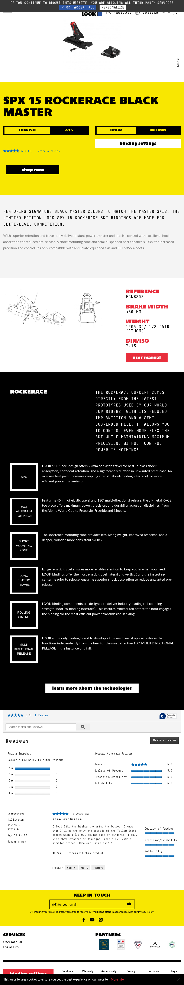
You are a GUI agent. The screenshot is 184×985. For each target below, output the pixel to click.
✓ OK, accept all (77, 7)
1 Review (42, 716)
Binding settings (138, 144)
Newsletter (118, 12)
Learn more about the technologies (92, 689)
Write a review (49, 152)
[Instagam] (100, 921)
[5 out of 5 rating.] (23, 151)
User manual (147, 358)
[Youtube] (92, 921)
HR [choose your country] (166, 12)
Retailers (147, 12)
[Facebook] (83, 921)
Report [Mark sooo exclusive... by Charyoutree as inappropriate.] (98, 867)
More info (117, 979)
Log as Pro (11, 947)
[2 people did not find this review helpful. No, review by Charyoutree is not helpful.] (84, 867)
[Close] (179, 979)
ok (129, 904)
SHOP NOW (33, 170)
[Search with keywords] (176, 12)
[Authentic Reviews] (168, 716)
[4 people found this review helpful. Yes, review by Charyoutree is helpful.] (71, 867)
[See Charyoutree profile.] (15, 814)
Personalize (113, 7)
